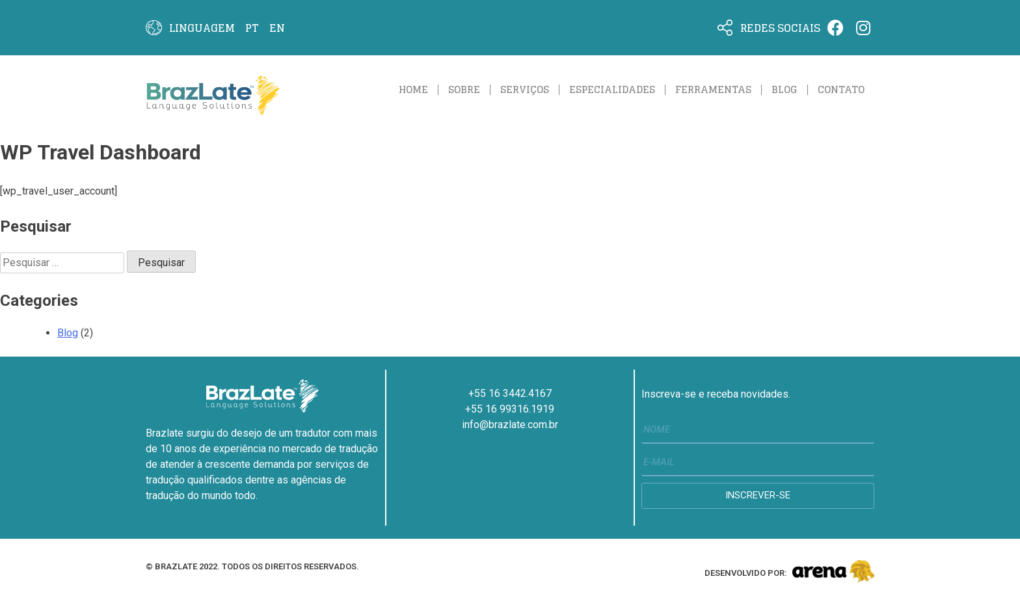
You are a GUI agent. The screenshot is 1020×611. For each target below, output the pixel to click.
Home (413, 89)
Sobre (464, 89)
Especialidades (612, 89)
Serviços (524, 89)
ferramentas (713, 89)
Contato (841, 89)
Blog (785, 89)
